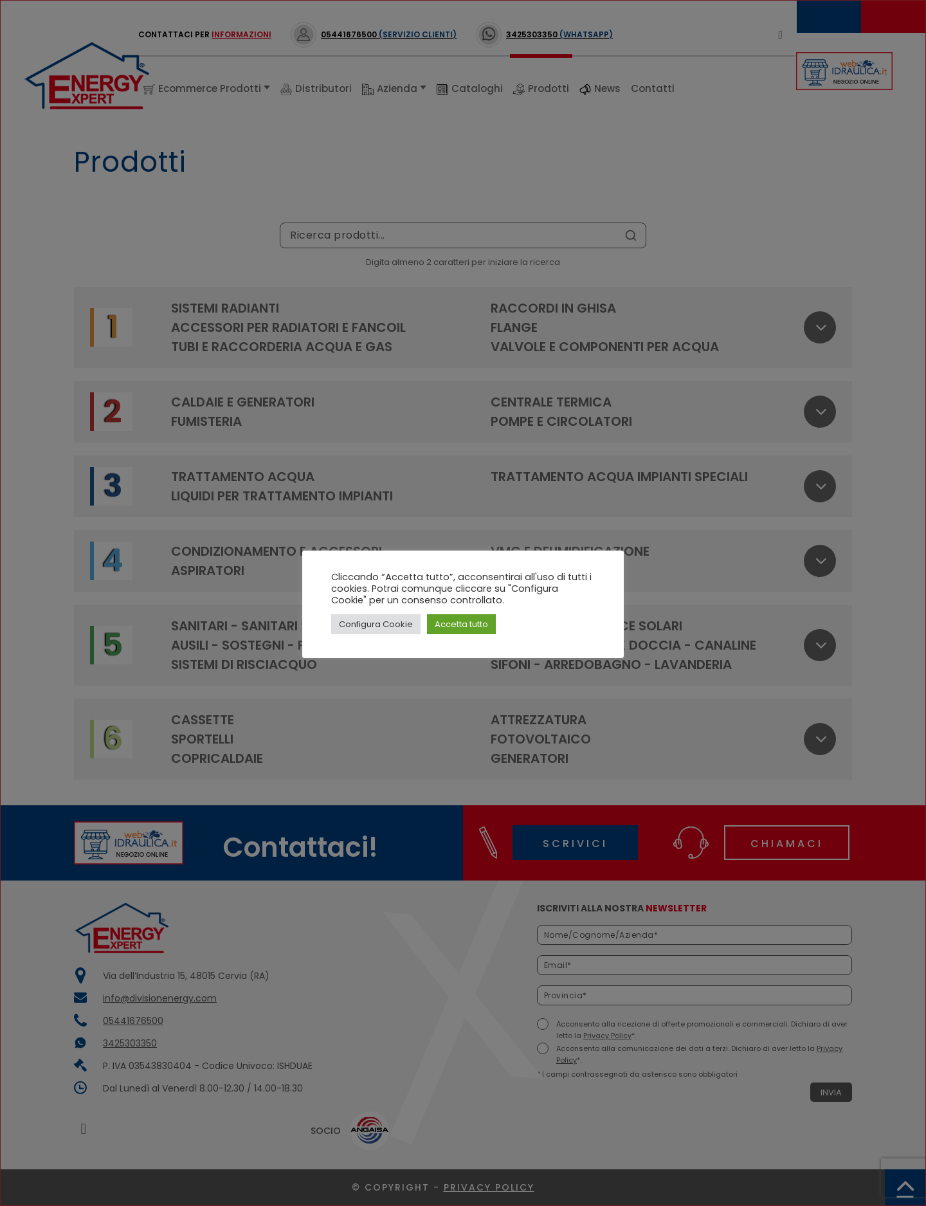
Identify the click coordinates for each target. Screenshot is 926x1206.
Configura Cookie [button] (376, 624)
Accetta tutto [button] (461, 624)
